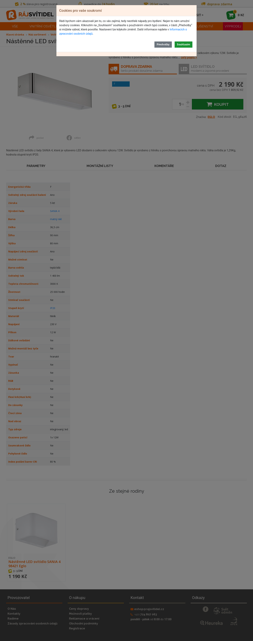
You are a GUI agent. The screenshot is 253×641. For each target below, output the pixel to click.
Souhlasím (183, 44)
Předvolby (163, 44)
